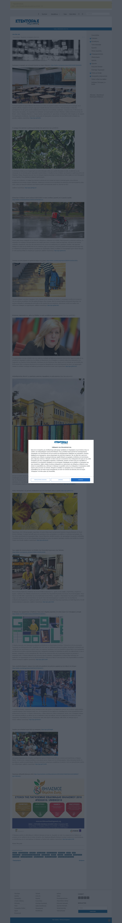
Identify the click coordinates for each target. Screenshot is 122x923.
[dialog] (61, 461)
